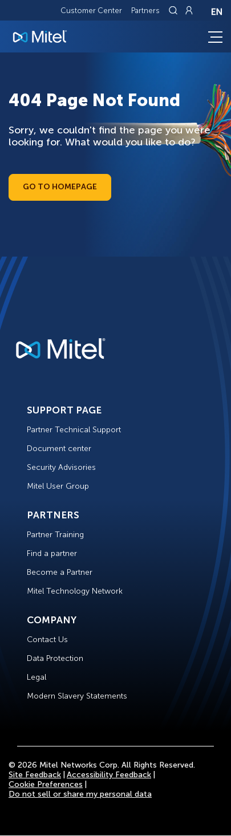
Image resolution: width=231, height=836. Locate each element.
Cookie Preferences (46, 784)
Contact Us (47, 639)
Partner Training (55, 534)
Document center (59, 448)
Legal (36, 677)
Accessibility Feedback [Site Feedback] (109, 775)
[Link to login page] (188, 10)
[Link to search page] (174, 10)
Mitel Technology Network (75, 591)
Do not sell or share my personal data (80, 794)
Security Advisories (61, 467)
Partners (145, 10)
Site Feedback (35, 775)
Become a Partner (59, 572)
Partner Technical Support (74, 430)
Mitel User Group (58, 486)
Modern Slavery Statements (77, 696)
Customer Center (91, 10)
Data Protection (55, 658)
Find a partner (52, 553)
